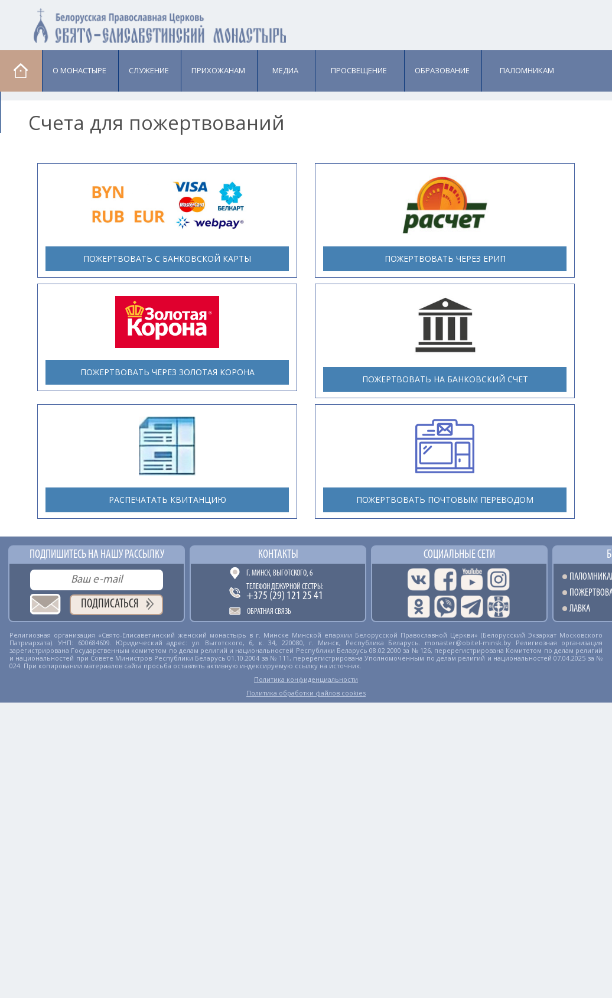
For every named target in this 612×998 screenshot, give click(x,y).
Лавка (30, 111)
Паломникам (527, 70)
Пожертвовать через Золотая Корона (167, 372)
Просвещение (359, 70)
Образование (442, 70)
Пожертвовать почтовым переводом (444, 499)
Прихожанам (218, 70)
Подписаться (110, 604)
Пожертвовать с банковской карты (167, 258)
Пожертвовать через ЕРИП (445, 258)
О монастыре (79, 70)
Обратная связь (269, 611)
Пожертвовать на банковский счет (445, 379)
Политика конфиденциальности (306, 679)
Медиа (285, 70)
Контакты (278, 555)
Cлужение (149, 70)
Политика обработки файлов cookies (306, 693)
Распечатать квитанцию (167, 499)
